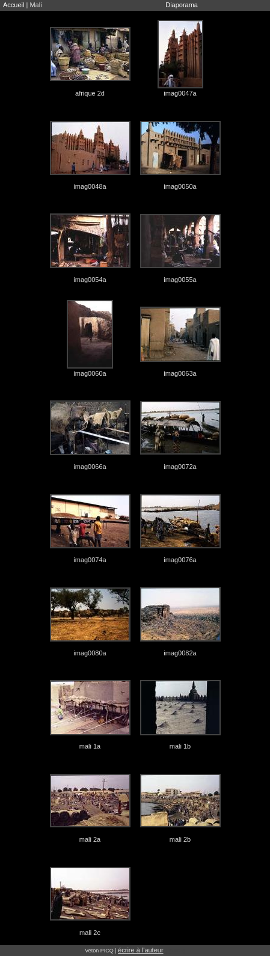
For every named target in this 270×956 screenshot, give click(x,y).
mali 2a (89, 839)
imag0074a (89, 559)
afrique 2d (90, 93)
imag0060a (89, 373)
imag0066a (89, 466)
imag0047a (180, 93)
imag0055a (180, 279)
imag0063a (180, 373)
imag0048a (89, 186)
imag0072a (180, 466)
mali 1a (89, 746)
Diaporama (181, 4)
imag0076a (180, 559)
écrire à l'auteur (140, 950)
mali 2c (89, 932)
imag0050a (180, 186)
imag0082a (180, 653)
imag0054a (89, 279)
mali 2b (180, 839)
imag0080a (89, 653)
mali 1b (180, 746)
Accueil (13, 4)
